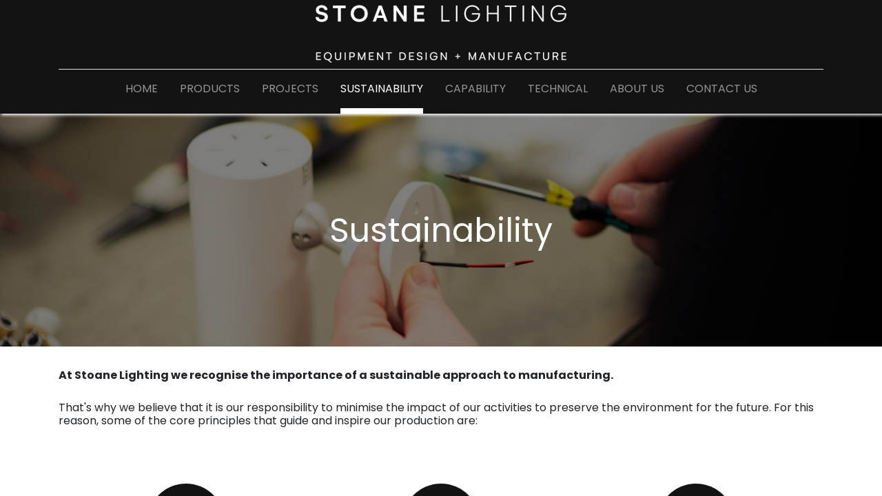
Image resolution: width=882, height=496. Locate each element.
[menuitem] (141, 92)
